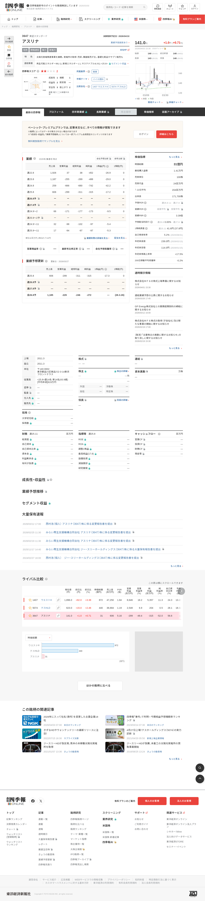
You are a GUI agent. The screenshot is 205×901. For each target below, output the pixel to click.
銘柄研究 (64, 19)
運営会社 (33, 879)
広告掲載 (65, 879)
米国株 (140, 19)
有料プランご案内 (192, 19)
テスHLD (45, 608)
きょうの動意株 (71, 752)
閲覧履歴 (157, 7)
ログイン (194, 7)
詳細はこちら (167, 134)
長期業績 (101, 112)
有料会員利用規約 (128, 883)
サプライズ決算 (71, 738)
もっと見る (174, 157)
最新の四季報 (33, 112)
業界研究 (115, 19)
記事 (38, 19)
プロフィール (56, 112)
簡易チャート (154, 102)
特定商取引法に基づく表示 (162, 879)
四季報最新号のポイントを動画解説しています (54, 5)
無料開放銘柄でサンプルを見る (44, 141)
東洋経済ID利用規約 (103, 883)
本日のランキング (72, 725)
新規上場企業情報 (155, 738)
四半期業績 (78, 112)
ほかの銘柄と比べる (98, 685)
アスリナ (28, 27)
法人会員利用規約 (151, 883)
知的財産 (139, 879)
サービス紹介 (49, 879)
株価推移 (149, 112)
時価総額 (32, 637)
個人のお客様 (152, 801)
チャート (170, 7)
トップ (13, 19)
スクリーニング (89, 19)
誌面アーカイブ (170, 112)
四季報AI (166, 19)
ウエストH (46, 600)
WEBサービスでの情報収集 (89, 879)
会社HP (123, 50)
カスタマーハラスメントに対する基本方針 (67, 883)
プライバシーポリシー (118, 879)
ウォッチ (182, 7)
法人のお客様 (184, 801)
